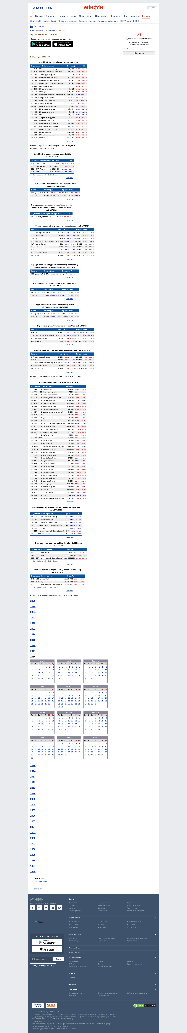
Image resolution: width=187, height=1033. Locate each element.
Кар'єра (71, 964)
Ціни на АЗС (35, 21)
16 (49, 672)
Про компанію (73, 961)
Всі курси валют (41, 881)
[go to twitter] (46, 907)
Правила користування (135, 964)
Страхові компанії (104, 996)
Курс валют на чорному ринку (137, 938)
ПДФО (136, 21)
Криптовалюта (132, 16)
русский (151, 8)
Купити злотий (132, 941)
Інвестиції (116, 16)
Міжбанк (72, 908)
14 (42, 672)
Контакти (101, 961)
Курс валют (73, 903)
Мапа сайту (37, 889)
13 (39, 672)
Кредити (63, 16)
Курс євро (130, 903)
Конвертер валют (75, 911)
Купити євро (102, 941)
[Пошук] (58, 959)
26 (35, 678)
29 (46, 678)
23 (49, 675)
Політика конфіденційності (78, 966)
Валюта (39, 16)
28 (42, 678)
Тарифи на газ (132, 908)
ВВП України (125, 21)
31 (53, 678)
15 (46, 672)
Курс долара (102, 903)
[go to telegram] (39, 907)
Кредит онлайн (103, 911)
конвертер (69, 141)
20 (39, 675)
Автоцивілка (73, 996)
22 (46, 675)
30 (49, 678)
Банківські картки (104, 905)
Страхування (86, 16)
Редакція (130, 961)
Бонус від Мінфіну (42, 8)
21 (42, 675)
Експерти (101, 964)
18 (32, 675)
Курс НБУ (72, 905)
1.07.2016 (50, 148)
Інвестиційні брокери (134, 905)
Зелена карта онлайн (76, 993)
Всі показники (39, 27)
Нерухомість (102, 16)
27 (39, 678)
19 (35, 675)
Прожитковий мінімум (108, 21)
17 (53, 672)
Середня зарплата (87, 21)
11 (32, 672)
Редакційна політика (105, 966)
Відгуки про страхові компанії (108, 993)
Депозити (51, 16)
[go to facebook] (32, 907)
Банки (73, 16)
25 (32, 678)
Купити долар (73, 941)
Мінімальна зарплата (67, 21)
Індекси (146, 16)
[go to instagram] (52, 907)
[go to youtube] (59, 907)
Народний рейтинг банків (136, 911)
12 (35, 672)
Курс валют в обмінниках (106, 938)
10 (53, 670)
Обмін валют (73, 938)
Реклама (72, 977)
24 (53, 675)
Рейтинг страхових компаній (137, 993)
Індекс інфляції (49, 21)
